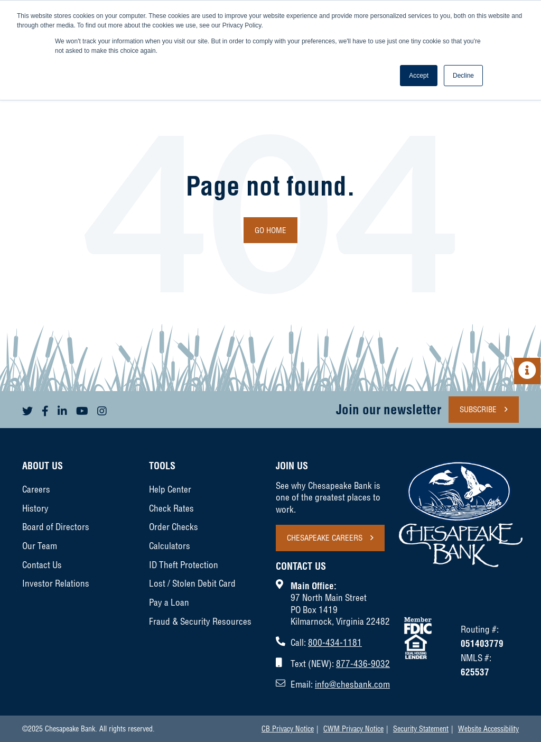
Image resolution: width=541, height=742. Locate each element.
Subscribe (478, 409)
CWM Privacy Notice (353, 729)
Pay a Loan (169, 602)
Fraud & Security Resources (200, 621)
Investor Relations (55, 583)
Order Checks (173, 526)
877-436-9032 (363, 663)
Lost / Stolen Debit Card (192, 583)
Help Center (170, 489)
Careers (36, 489)
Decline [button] (463, 75)
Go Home (270, 230)
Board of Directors (55, 526)
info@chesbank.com (352, 684)
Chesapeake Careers (324, 538)
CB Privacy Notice (288, 729)
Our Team (39, 545)
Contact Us (42, 564)
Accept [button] (418, 75)
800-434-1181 (335, 642)
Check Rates (171, 508)
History (35, 508)
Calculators (169, 545)
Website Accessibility (488, 729)
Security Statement (421, 729)
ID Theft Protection (183, 564)
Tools (162, 466)
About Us (42, 466)
